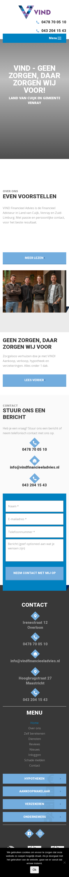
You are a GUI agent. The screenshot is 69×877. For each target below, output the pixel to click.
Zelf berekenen (34, 733)
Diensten (34, 739)
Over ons (34, 728)
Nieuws (34, 749)
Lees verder (34, 380)
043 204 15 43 (50, 31)
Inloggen (34, 755)
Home (34, 723)
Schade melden (34, 760)
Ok (34, 869)
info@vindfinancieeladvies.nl (34, 463)
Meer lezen (34, 258)
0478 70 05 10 (50, 22)
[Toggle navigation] (59, 38)
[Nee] (64, 862)
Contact (34, 765)
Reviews (34, 744)
